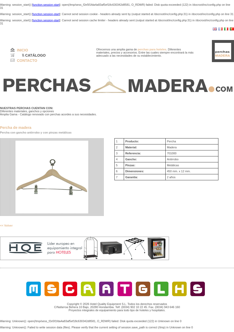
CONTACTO (27, 60)
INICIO (22, 50)
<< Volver (6, 225)
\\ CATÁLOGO (34, 55)
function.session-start (46, 4)
